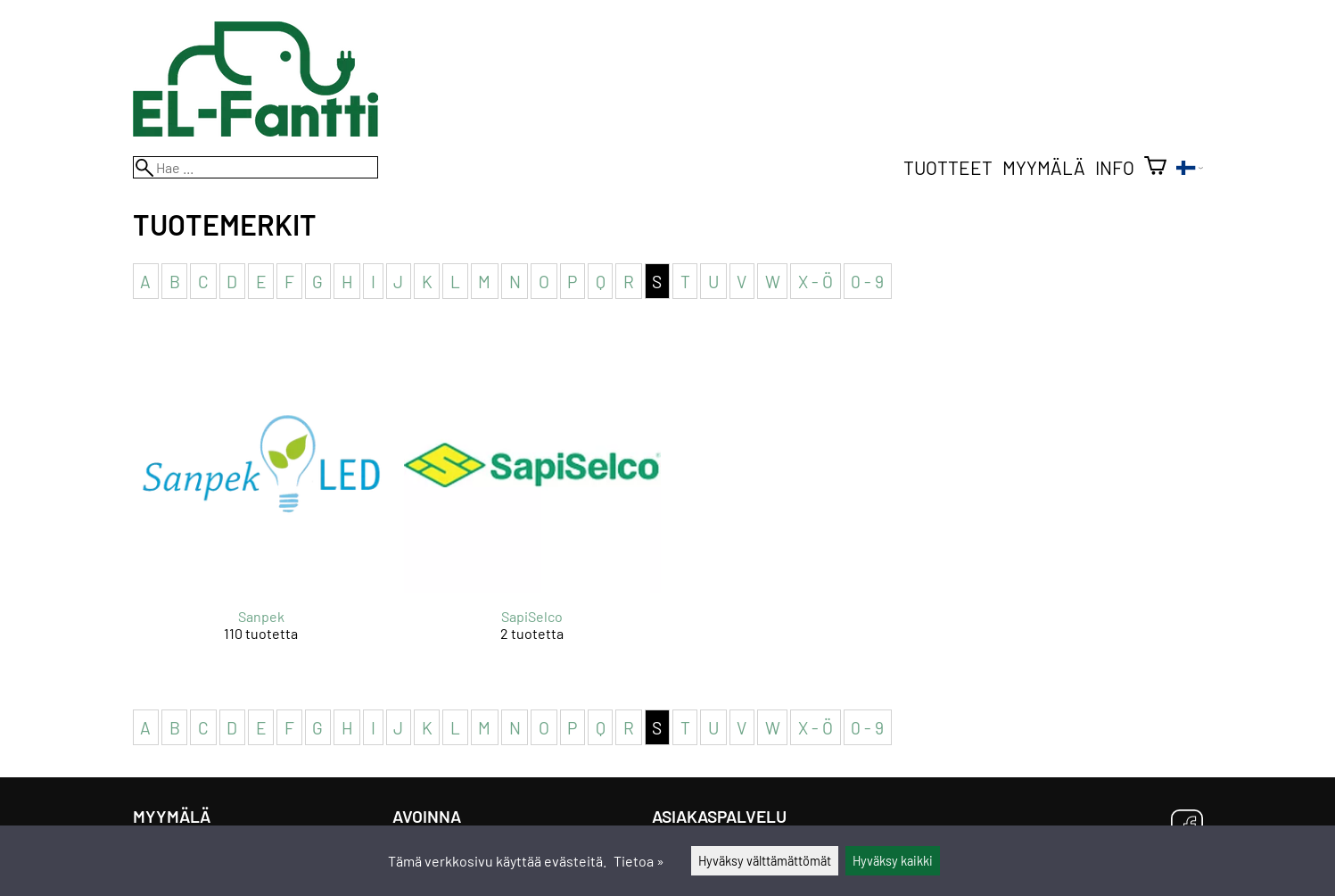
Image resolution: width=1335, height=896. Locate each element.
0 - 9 (867, 280)
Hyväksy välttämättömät (764, 860)
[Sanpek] (261, 504)
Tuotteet (948, 167)
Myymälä (1043, 167)
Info (1114, 167)
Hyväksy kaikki (893, 860)
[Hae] (255, 167)
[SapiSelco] (532, 504)
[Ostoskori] (1155, 167)
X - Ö (815, 280)
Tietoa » (639, 860)
